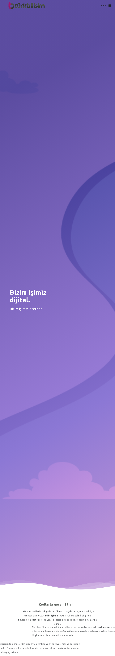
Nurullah (95, 627)
